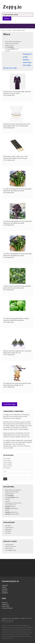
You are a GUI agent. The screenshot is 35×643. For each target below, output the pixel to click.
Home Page (5, 606)
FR (30, 618)
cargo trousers (9, 45)
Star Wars (8, 525)
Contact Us (5, 604)
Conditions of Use (6, 618)
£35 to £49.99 (7, 466)
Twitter (4, 587)
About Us (4, 602)
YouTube (4, 589)
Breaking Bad (9, 544)
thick (9, 47)
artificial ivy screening (11, 43)
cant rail (7, 501)
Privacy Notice (15, 618)
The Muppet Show (10, 550)
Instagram (5, 593)
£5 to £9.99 (6, 460)
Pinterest (4, 591)
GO (5, 479)
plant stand (11, 512)
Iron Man (8, 533)
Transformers (9, 527)
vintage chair (12, 49)
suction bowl (12, 514)
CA (12, 620)
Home (3, 30)
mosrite (7, 51)
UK (27, 618)
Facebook (5, 585)
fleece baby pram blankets (13, 41)
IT (7, 620)
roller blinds (11, 508)
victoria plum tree (10, 505)
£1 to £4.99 (6, 458)
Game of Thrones (10, 546)
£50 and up (6, 468)
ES (5, 620)
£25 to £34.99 (7, 464)
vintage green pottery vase (13, 503)
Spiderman (8, 529)
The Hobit (8, 531)
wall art (10, 507)
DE (2, 620)
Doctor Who (9, 548)
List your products (7, 608)
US (9, 620)
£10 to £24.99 (7, 462)
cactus (7, 510)
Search (7, 18)
